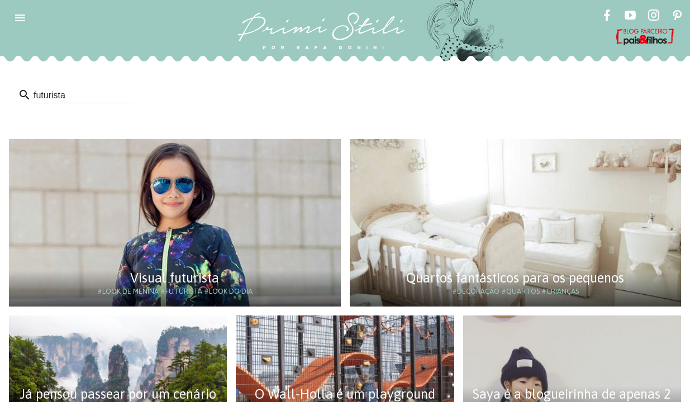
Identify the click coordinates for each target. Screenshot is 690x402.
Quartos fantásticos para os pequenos (515, 277)
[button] (20, 17)
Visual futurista (174, 277)
